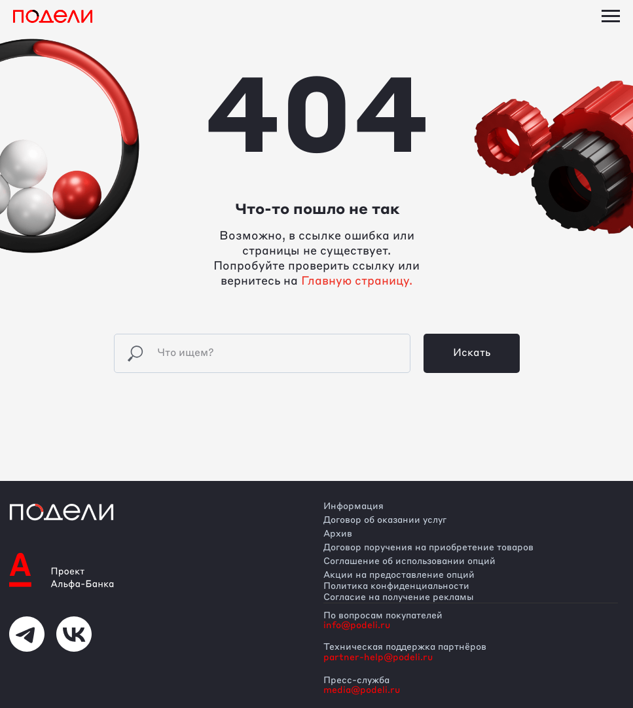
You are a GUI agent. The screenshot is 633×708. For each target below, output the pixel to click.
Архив (337, 534)
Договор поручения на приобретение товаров (428, 547)
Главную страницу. (356, 281)
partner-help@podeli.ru (378, 657)
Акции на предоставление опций (399, 575)
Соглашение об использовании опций (409, 561)
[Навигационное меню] (611, 16)
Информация (353, 506)
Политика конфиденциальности (396, 586)
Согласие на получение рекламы (398, 597)
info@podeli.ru (356, 625)
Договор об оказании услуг (384, 520)
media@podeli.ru (361, 690)
